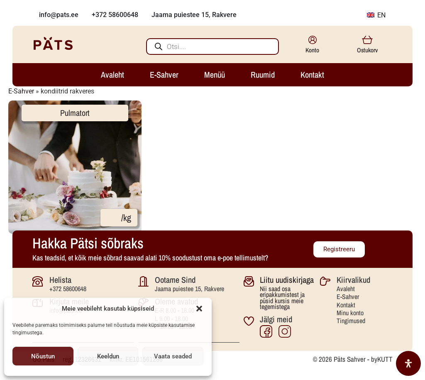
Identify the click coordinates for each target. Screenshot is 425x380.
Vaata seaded (173, 356)
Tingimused (351, 320)
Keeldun (108, 356)
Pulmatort (75, 112)
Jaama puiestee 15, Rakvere (189, 288)
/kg (126, 217)
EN (376, 15)
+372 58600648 (67, 288)
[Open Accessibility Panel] (408, 363)
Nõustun (43, 356)
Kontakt (346, 304)
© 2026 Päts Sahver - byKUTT (353, 359)
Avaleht (346, 288)
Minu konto (350, 312)
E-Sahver (21, 91)
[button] (199, 308)
